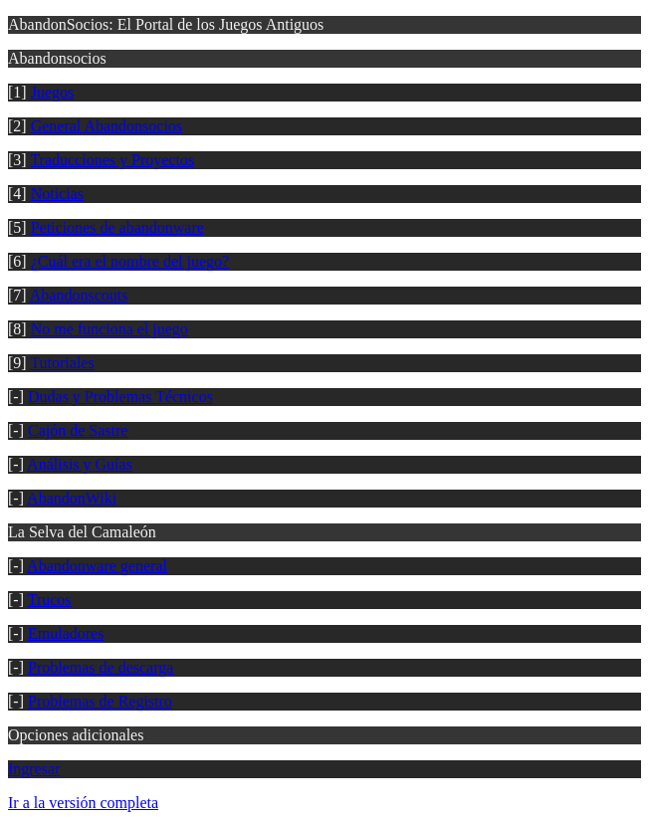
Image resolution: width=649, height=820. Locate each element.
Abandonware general (97, 565)
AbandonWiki (71, 498)
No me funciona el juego (109, 328)
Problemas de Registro (100, 701)
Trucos (50, 599)
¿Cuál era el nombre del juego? (130, 261)
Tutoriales (62, 362)
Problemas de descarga (100, 667)
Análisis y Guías (79, 464)
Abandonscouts (79, 295)
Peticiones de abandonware (117, 227)
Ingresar (34, 768)
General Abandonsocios (106, 125)
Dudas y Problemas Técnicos (120, 396)
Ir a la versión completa (83, 802)
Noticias (57, 193)
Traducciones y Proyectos (112, 159)
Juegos (53, 92)
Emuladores (66, 633)
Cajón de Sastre (77, 430)
